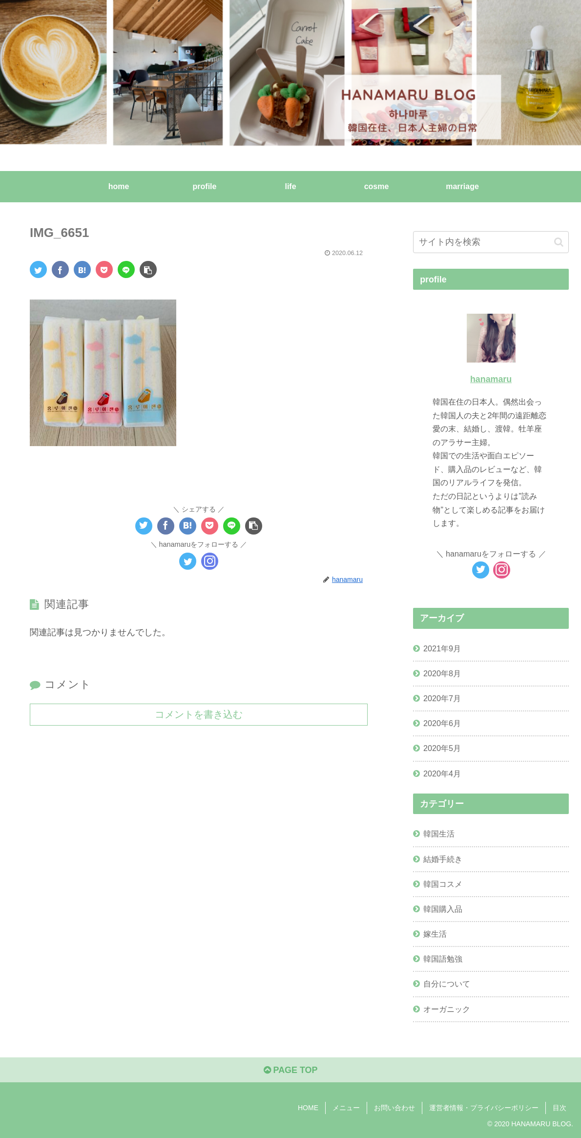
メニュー (346, 1108)
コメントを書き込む (199, 714)
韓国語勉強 (442, 958)
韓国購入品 (442, 908)
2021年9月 (442, 648)
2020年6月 (442, 723)
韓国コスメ (442, 884)
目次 (559, 1108)
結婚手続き (442, 859)
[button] (558, 242)
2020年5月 (442, 748)
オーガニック (446, 1009)
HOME (308, 1108)
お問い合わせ (394, 1108)
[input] (491, 242)
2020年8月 (442, 673)
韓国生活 (439, 833)
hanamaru (491, 379)
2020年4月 (442, 773)
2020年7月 (442, 698)
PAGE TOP (290, 1070)
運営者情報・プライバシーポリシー (484, 1108)
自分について (446, 983)
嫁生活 (435, 933)
